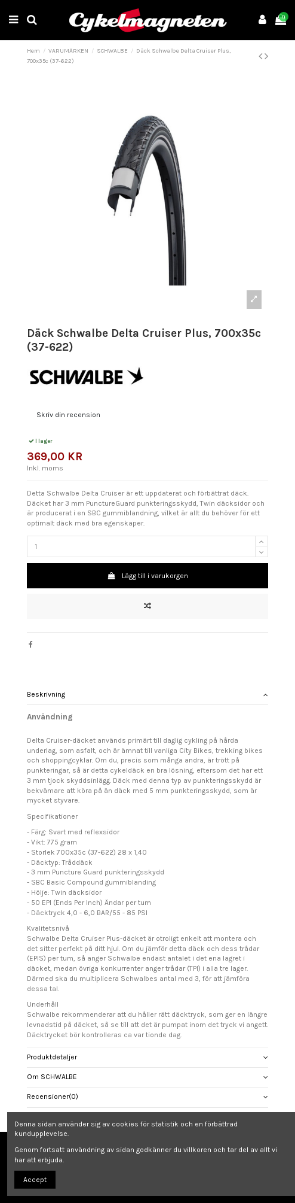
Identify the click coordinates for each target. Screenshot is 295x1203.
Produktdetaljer (148, 1057)
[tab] (148, 694)
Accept (35, 1179)
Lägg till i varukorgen (147, 576)
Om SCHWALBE (148, 1077)
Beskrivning (148, 694)
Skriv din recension (68, 415)
